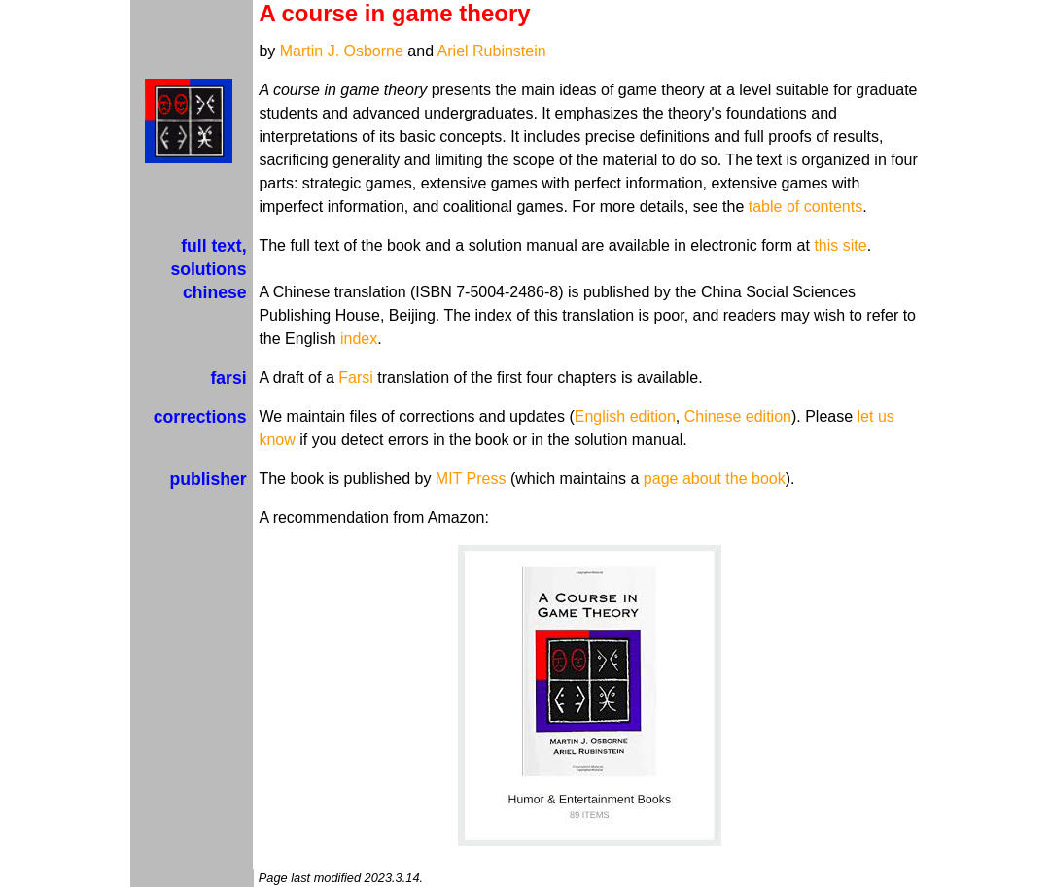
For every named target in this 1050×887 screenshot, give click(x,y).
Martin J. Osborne (341, 51)
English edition (625, 416)
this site (840, 245)
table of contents (805, 206)
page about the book (715, 478)
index (358, 338)
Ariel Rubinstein (492, 51)
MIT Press (471, 478)
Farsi (355, 377)
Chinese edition (737, 416)
